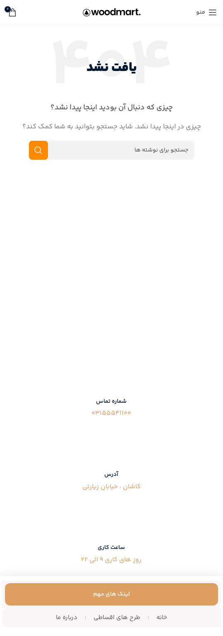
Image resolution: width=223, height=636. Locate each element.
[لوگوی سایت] (112, 12)
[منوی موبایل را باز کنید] (206, 12)
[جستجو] (111, 150)
